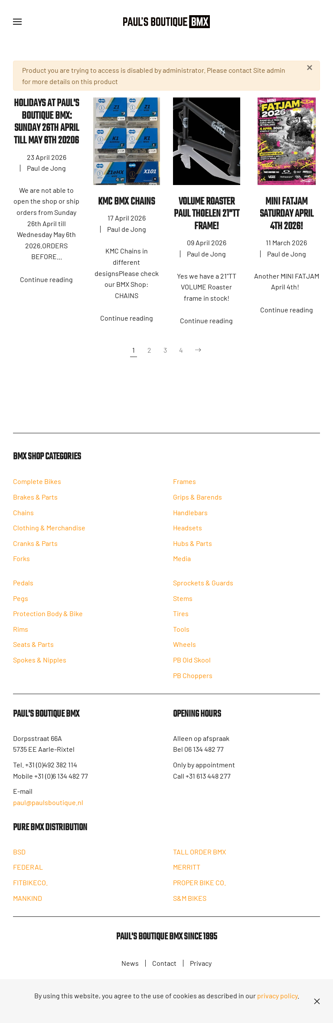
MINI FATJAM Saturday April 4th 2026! (286, 214)
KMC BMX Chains (126, 202)
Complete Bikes (37, 485)
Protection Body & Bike (48, 617)
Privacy (201, 964)
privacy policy (277, 995)
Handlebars (190, 516)
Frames (184, 485)
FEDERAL (28, 873)
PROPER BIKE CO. (199, 888)
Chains (23, 516)
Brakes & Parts (35, 501)
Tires (181, 618)
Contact (164, 964)
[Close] (310, 67)
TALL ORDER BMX (199, 858)
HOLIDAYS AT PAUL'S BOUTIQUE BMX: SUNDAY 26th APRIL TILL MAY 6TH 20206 (46, 122)
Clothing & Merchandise (49, 531)
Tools (181, 634)
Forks (21, 563)
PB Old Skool (192, 664)
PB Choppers (192, 680)
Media (182, 563)
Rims (20, 633)
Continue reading (46, 279)
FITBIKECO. (30, 888)
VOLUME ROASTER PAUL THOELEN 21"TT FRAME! (206, 214)
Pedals (23, 586)
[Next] (198, 350)
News (130, 964)
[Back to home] (166, 21)
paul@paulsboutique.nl (48, 807)
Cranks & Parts (35, 547)
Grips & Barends (197, 501)
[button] (17, 21)
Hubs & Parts (192, 547)
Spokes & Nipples (39, 663)
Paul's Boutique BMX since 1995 (166, 943)
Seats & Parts (33, 648)
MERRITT (186, 873)
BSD (19, 858)
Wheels (184, 649)
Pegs (20, 602)
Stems (183, 602)
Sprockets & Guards (203, 587)
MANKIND (27, 904)
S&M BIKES (189, 904)
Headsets (187, 531)
